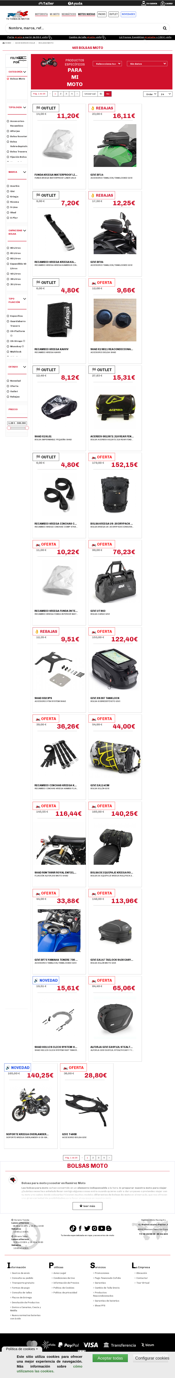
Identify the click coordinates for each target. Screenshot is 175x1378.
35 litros (14, 284)
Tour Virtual (142, 1283)
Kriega (12, 196)
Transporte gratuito (22, 1283)
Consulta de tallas (21, 1292)
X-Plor (12, 217)
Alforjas (13, 130)
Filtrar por (16, 60)
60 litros (14, 258)
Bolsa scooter (17, 136)
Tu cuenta (151, 3)
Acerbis (13, 185)
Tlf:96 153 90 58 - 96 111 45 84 (154, 1234)
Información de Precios (65, 1283)
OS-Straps (16, 340)
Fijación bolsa (16, 156)
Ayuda (77, 3)
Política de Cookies (63, 1287)
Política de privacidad (64, 1292)
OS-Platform (16, 333)
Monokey (15, 346)
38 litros (14, 278)
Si (101, 93)
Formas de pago (20, 1287)
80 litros (14, 247)
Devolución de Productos (24, 1302)
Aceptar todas (110, 1358)
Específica (15, 315)
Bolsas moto (16, 78)
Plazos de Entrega (21, 1297)
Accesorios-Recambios (16, 123)
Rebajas (13, 396)
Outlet (12, 391)
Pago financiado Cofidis (107, 1278)
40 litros (14, 273)
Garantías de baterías (106, 1300)
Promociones (101, 1273)
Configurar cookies (151, 1358)
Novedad (14, 380)
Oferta (12, 385)
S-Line (12, 207)
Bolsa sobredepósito (17, 144)
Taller (48, 3)
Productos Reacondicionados (103, 1294)
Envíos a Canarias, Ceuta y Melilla (25, 1309)
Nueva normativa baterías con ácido (25, 1317)
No (107, 93)
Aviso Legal (59, 1273)
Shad (11, 212)
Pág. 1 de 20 (39, 94)
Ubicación (141, 1273)
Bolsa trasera (17, 151)
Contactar (141, 1278)
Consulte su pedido (21, 1278)
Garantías (99, 1283)
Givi (11, 191)
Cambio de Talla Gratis (106, 1287)
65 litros (14, 253)
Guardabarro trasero (16, 323)
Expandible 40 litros (16, 266)
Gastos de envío (20, 1273)
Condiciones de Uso (63, 1278)
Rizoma (13, 201)
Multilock (14, 351)
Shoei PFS (99, 1305)
